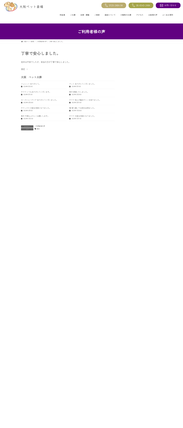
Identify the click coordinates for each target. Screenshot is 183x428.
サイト (24, 210)
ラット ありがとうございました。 (82, 84)
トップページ (26, 386)
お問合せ (121, 403)
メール (25, 197)
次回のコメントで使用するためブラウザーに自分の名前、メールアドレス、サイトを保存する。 (65, 224)
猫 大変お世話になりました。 (147, 128)
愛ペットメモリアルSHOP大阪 (129, 397)
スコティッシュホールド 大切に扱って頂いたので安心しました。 (149, 115)
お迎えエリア (74, 403)
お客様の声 (152, 15)
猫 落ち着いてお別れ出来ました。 (82, 108)
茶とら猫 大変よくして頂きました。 (148, 59)
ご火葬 (73, 15)
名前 (24, 183)
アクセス (139, 15)
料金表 (62, 15)
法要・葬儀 (84, 15)
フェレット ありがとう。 (31, 84)
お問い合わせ (168, 5)
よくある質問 (167, 15)
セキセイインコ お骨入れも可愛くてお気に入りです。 (148, 170)
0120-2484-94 (114, 5)
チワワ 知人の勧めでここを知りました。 (85, 100)
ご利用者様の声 (40, 126)
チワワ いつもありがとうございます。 (36, 92)
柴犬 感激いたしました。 (79, 92)
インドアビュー (75, 397)
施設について (110, 15)
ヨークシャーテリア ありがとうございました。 (39, 100)
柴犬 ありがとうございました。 (148, 86)
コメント (26, 152)
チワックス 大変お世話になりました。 (36, 108)
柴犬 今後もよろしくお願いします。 (35, 116)
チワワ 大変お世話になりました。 (82, 116)
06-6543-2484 (141, 5)
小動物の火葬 (125, 15)
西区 (38, 129)
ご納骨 (97, 15)
